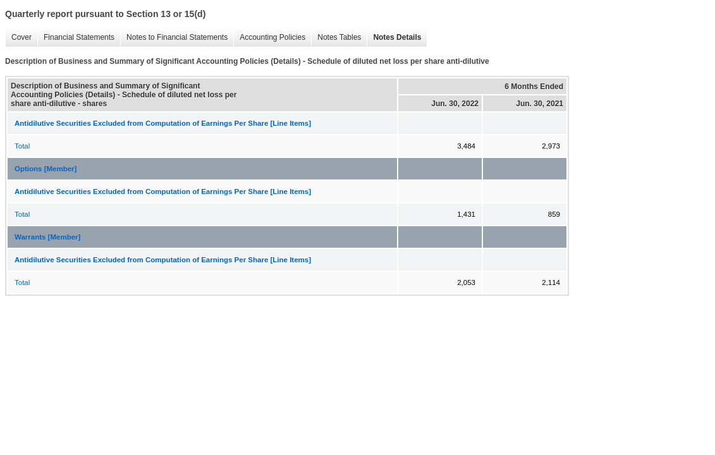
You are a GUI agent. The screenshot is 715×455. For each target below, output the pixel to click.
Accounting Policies (269, 37)
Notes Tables (336, 37)
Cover (18, 37)
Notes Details (394, 37)
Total (22, 146)
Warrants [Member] (47, 237)
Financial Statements (75, 37)
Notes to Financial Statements (174, 37)
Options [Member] (45, 169)
